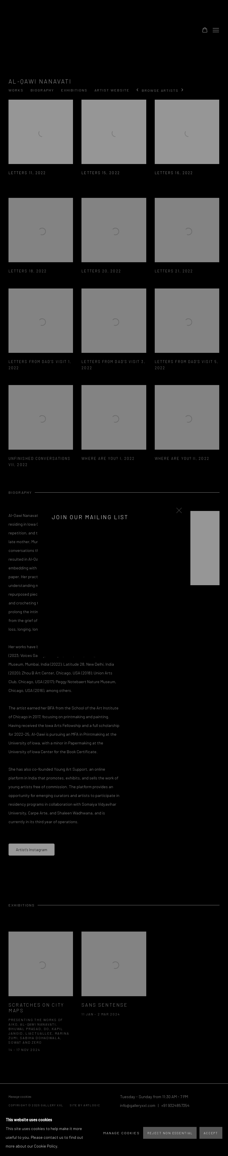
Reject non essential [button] (169, 1133)
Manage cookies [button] (121, 1133)
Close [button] (177, 512)
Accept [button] (211, 1133)
